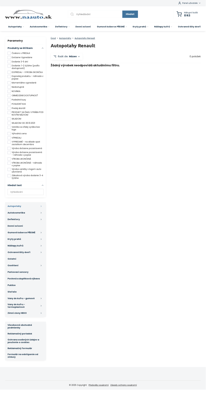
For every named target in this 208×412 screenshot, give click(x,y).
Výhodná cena (17, 133)
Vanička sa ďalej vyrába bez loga (24, 128)
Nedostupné (16, 87)
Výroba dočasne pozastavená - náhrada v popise (25, 153)
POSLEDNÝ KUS (17, 104)
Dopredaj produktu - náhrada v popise (25, 77)
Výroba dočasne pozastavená (25, 148)
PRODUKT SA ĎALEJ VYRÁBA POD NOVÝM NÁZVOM (25, 113)
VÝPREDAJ (14, 137)
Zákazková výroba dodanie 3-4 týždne (25, 176)
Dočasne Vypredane (20, 57)
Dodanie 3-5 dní (18, 61)
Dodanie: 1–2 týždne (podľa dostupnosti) (23, 67)
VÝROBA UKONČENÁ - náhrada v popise (25, 164)
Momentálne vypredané (22, 82)
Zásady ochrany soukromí (123, 385)
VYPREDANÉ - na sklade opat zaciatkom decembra (24, 143)
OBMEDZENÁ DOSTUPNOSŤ (23, 95)
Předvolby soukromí (99, 385)
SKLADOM (14, 118)
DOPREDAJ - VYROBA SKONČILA (25, 72)
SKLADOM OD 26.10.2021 (21, 123)
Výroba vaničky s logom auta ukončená (24, 170)
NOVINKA (14, 91)
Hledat (130, 14)
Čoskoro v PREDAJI (19, 53)
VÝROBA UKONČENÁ (19, 158)
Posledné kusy (17, 99)
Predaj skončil (16, 108)
